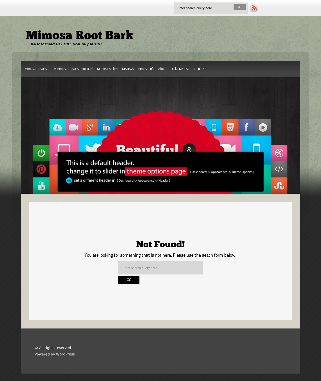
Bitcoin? (198, 69)
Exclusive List (179, 69)
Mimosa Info (146, 69)
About (162, 69)
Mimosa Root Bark (79, 36)
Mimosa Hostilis (36, 69)
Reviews (128, 69)
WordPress (65, 354)
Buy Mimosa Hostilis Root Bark (72, 69)
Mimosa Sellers (107, 69)
